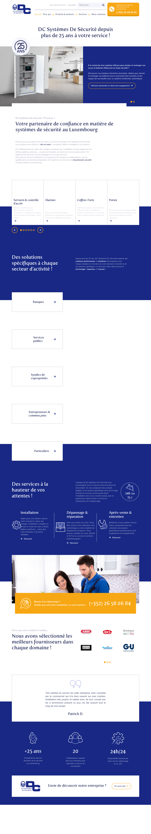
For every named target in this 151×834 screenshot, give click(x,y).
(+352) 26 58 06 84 (110, 603)
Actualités (72, 5)
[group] (28, 202)
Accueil (38, 14)
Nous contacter (99, 14)
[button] (131, 102)
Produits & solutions (65, 14)
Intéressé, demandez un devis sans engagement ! (113, 86)
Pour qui (47, 14)
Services (83, 14)
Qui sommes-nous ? (58, 5)
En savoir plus (121, 786)
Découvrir (26, 539)
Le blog (131, 808)
